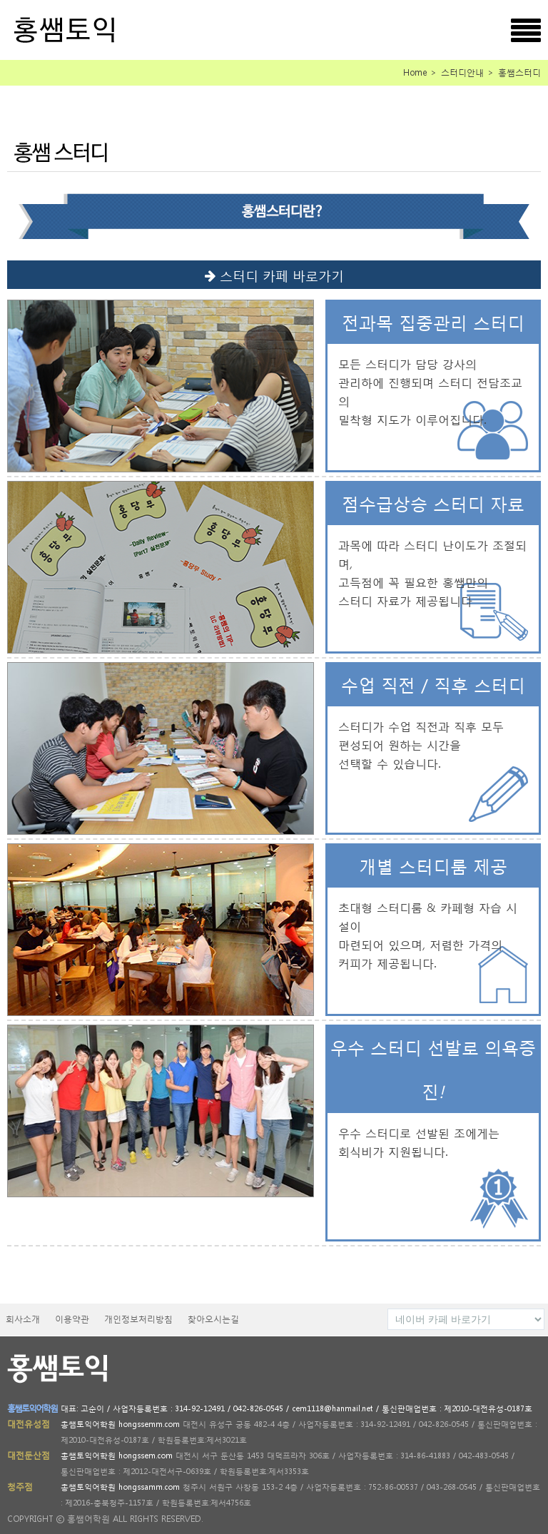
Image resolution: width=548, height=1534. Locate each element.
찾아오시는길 (213, 1319)
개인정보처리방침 (138, 1319)
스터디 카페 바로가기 (274, 274)
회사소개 (23, 1319)
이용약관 (72, 1319)
